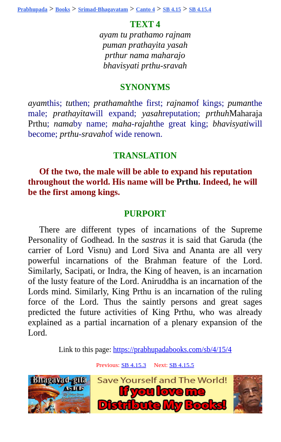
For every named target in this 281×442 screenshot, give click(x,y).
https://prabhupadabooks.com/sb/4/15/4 (172, 349)
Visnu (98, 250)
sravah (93, 134)
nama (63, 123)
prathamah (113, 103)
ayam (37, 103)
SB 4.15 (172, 9)
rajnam (179, 103)
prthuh (217, 113)
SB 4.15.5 (181, 364)
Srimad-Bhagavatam (103, 9)
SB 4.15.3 (133, 364)
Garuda (232, 240)
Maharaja (245, 113)
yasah (152, 113)
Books (62, 9)
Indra (117, 271)
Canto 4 (145, 9)
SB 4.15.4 (200, 9)
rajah (143, 123)
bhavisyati (231, 123)
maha (121, 123)
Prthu (37, 123)
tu (69, 103)
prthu (69, 134)
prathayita (71, 113)
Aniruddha (159, 281)
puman (239, 103)
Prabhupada (32, 9)
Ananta (201, 250)
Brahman (161, 260)
